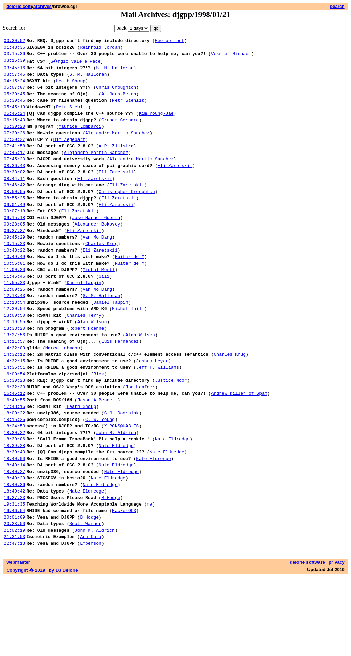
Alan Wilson (92, 366)
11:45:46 (14, 313)
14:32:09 (14, 396)
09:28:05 (14, 253)
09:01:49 (14, 230)
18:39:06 (14, 501)
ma (149, 577)
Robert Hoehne (86, 373)
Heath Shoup (70, 87)
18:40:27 (14, 539)
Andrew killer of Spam (239, 449)
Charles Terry (83, 358)
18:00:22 (14, 471)
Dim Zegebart (69, 154)
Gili (104, 313)
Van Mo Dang (97, 268)
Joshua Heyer (152, 411)
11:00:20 (14, 305)
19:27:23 (14, 569)
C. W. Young (100, 479)
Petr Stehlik (128, 109)
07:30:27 (14, 154)
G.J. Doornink (121, 471)
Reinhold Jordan (100, 49)
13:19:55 (14, 366)
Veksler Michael (231, 56)
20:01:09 (14, 592)
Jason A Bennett (97, 456)
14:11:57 (14, 388)
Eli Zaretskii (175, 185)
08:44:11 (14, 200)
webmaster (18, 641)
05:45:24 (14, 124)
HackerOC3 (124, 584)
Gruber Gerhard (120, 132)
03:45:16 (14, 72)
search (337, 6)
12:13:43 (14, 335)
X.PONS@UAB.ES (121, 486)
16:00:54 (14, 426)
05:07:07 (14, 94)
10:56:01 (14, 298)
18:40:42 (14, 562)
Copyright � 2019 (25, 649)
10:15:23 (14, 275)
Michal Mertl (99, 305)
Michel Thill (128, 351)
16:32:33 (14, 441)
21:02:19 (14, 607)
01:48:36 (14, 49)
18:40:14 (14, 532)
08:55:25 (14, 222)
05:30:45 (14, 102)
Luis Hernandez (120, 388)
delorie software (307, 641)
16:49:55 (14, 456)
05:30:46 (14, 109)
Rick (98, 426)
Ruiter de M (129, 290)
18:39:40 (14, 516)
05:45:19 (14, 117)
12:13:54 (14, 343)
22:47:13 (14, 622)
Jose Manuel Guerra (96, 245)
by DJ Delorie (63, 649)
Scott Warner (85, 599)
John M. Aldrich (116, 494)
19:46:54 (14, 584)
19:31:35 (14, 577)
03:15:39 (14, 64)
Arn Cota (90, 614)
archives (42, 6)
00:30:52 (14, 41)
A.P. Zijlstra (116, 162)
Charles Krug (101, 275)
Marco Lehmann (62, 396)
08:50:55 (14, 215)
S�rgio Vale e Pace (76, 64)
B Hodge (110, 569)
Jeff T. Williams (157, 418)
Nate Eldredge (172, 501)
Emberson (90, 622)
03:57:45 (14, 79)
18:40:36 (14, 554)
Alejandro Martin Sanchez (117, 147)
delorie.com (19, 6)
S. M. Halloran (114, 72)
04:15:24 (14, 87)
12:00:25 (14, 328)
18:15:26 (14, 479)
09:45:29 (14, 268)
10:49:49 (14, 290)
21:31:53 (14, 614)
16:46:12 (14, 449)
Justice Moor (171, 433)
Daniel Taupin (83, 320)
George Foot (169, 41)
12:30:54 (14, 351)
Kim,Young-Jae (156, 124)
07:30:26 (14, 147)
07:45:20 (14, 177)
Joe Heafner (140, 441)
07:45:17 (14, 170)
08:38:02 (14, 192)
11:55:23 (14, 320)
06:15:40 (14, 132)
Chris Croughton (116, 94)
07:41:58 (14, 162)
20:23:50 (14, 599)
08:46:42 (14, 207)
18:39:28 (14, 509)
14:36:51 (14, 418)
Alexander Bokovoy (97, 253)
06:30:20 (14, 139)
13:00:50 (14, 358)
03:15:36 (14, 56)
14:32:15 (14, 411)
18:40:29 (14, 547)
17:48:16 (14, 464)
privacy (337, 641)
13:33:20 (14, 373)
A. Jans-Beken (118, 102)
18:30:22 (14, 494)
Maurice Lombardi (80, 139)
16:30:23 (14, 433)
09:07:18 (14, 237)
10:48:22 (14, 283)
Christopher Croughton (127, 215)
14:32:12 (14, 403)
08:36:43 (14, 185)
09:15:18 (14, 245)
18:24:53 (14, 486)
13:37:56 (14, 381)
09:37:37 (14, 260)
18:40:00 (14, 524)
